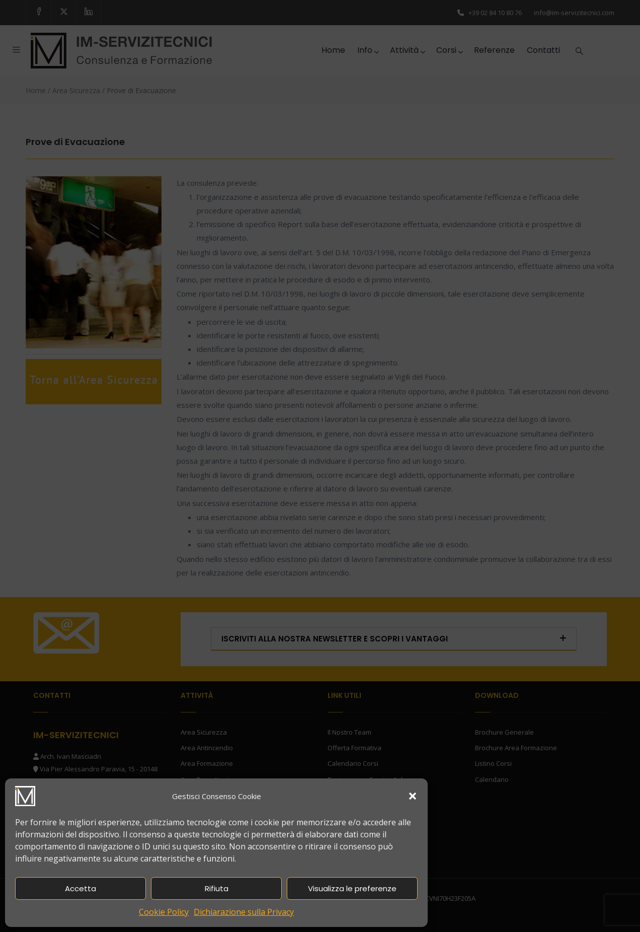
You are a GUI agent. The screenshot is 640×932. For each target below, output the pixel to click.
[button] (413, 796)
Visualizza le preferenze (352, 888)
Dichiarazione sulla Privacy (244, 911)
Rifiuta (216, 888)
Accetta (80, 888)
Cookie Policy (164, 911)
